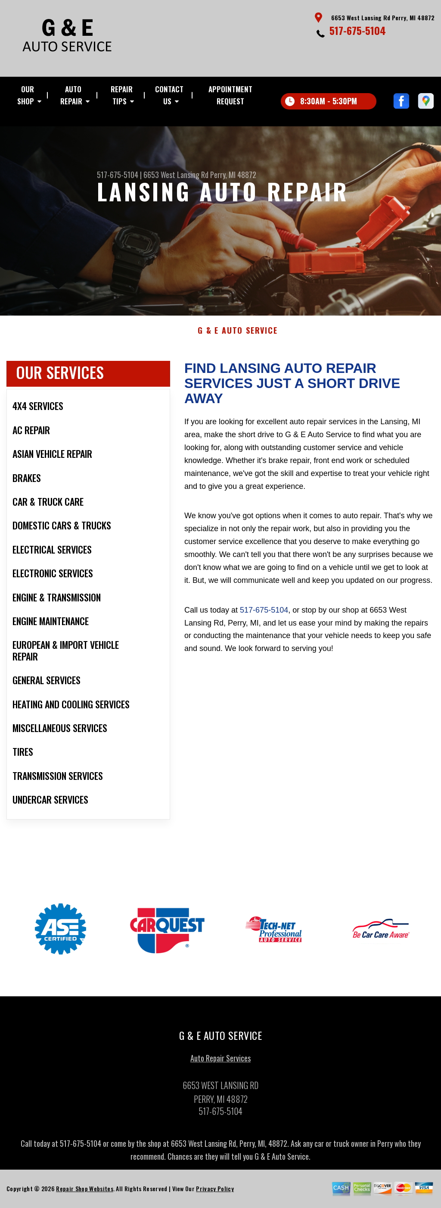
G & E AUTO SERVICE (237, 335)
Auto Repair (71, 95)
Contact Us (169, 95)
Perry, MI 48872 (233, 174)
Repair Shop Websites (84, 1192)
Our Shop (25, 95)
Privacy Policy (214, 1192)
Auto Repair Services (220, 1062)
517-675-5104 (357, 30)
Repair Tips (122, 95)
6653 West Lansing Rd (175, 174)
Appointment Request (230, 95)
